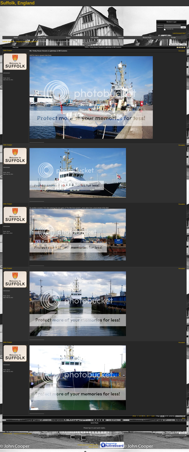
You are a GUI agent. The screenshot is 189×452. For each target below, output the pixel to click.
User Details (94, 37)
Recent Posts (147, 37)
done (183, 418)
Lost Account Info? (179, 33)
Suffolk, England (8, 41)
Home (16, 37)
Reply (184, 44)
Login (183, 27)
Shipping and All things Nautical (27, 41)
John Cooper (7, 50)
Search (68, 37)
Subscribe (183, 433)
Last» (153, 416)
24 (147, 416)
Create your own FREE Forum (88, 445)
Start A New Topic (175, 44)
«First (134, 416)
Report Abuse (93, 447)
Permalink (182, 51)
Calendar (121, 37)
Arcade (173, 37)
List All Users (42, 37)
